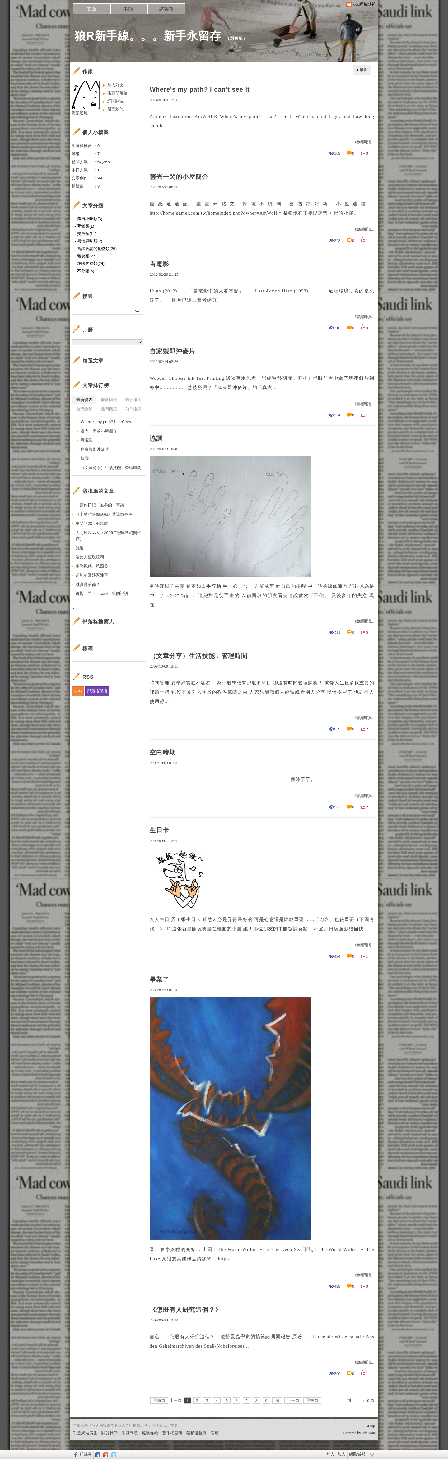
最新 (364, 69)
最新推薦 (133, 399)
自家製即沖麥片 (172, 351)
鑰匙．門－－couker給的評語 (102, 593)
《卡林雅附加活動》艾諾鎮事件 (104, 514)
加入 (342, 1454)
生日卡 (159, 830)
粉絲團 (86, 1454)
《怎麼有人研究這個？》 (186, 1309)
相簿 (129, 8)
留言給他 (115, 109)
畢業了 (159, 979)
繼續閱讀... (364, 142)
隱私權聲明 (196, 1433)
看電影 (159, 264)
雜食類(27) (86, 256)
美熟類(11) (86, 233)
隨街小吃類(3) (89, 218)
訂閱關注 (115, 101)
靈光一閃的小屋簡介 (179, 176)
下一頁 (293, 1400)
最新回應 (109, 399)
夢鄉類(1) (85, 226)
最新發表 (84, 399)
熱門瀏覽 (84, 409)
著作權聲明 (172, 1433)
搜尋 (137, 310)
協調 (156, 438)
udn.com (368, 1433)
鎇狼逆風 (80, 113)
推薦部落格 (117, 93)
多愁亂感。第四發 (92, 566)
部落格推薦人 (98, 621)
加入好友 (115, 85)
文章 (92, 8)
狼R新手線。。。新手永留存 (148, 35)
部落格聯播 (97, 691)
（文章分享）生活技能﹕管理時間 (199, 655)
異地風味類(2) (89, 241)
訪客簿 (166, 8)
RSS (77, 691)
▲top (370, 1425)
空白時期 (163, 752)
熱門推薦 (133, 409)
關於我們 (109, 1433)
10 (277, 1400)
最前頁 (159, 1400)
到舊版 (236, 38)
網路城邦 (357, 1454)
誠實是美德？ (88, 584)
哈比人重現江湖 (90, 557)
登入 (330, 1454)
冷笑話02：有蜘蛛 (92, 523)
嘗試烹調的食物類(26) (97, 248)
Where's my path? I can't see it (200, 89)
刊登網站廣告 (85, 1433)
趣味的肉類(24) (91, 263)
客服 (215, 1433)
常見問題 (130, 1433)
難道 (80, 548)
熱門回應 (109, 409)
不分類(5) (85, 271)
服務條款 (150, 1433)
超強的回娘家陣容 (92, 575)
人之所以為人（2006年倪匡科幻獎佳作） (108, 535)
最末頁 (312, 1400)
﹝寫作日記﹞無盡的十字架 (100, 505)
